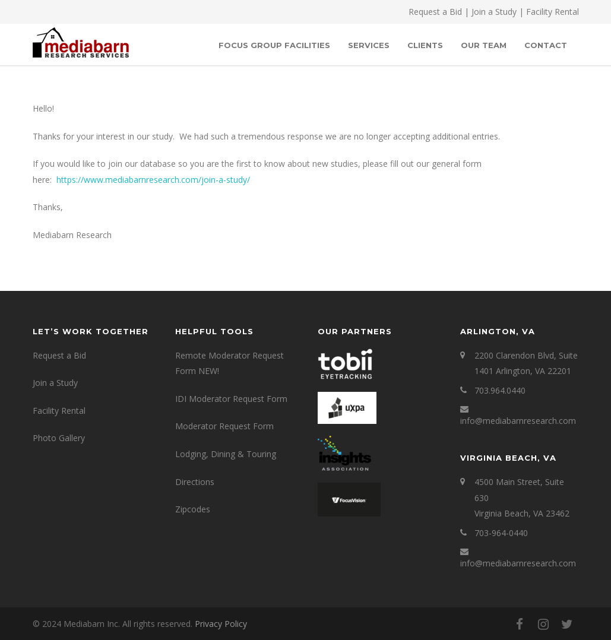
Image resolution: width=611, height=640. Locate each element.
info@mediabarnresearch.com (518, 420)
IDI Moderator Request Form (231, 398)
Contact (545, 45)
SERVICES (369, 45)
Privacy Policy (221, 623)
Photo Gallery (59, 437)
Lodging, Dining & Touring (225, 454)
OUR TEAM (483, 45)
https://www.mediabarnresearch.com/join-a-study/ (153, 179)
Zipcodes (192, 509)
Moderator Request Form (224, 426)
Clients (425, 45)
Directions (194, 481)
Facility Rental (552, 11)
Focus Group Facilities (274, 45)
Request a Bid (435, 11)
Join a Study (494, 11)
